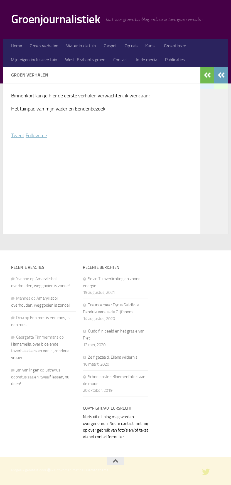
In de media (146, 59)
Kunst (150, 45)
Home (16, 45)
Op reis (131, 45)
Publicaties (175, 59)
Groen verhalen (44, 45)
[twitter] (206, 472)
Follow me (36, 135)
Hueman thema (96, 470)
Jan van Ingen (27, 370)
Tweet (17, 135)
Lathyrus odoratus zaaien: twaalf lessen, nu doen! (40, 377)
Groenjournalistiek (55, 19)
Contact (120, 59)
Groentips (173, 45)
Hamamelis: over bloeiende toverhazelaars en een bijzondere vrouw (40, 351)
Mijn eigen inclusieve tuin (34, 59)
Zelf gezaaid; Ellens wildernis (112, 357)
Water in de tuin (81, 45)
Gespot (110, 45)
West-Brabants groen (85, 59)
